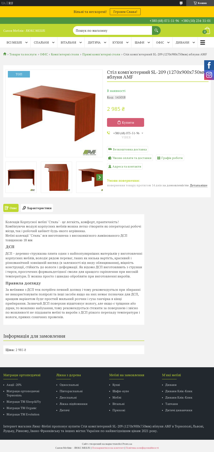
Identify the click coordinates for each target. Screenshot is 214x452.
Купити (128, 122)
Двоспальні (68, 397)
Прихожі (118, 410)
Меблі (116, 397)
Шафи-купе (120, 391)
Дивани (171, 385)
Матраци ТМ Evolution (23, 414)
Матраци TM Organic (22, 408)
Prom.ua (127, 443)
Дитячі (64, 410)
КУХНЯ (117, 42)
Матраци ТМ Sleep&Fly (24, 401)
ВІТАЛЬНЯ (68, 42)
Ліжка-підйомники (74, 404)
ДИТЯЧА (94, 42)
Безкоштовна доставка (130, 149)
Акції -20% (14, 385)
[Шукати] (156, 28)
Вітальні (118, 404)
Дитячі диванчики (178, 410)
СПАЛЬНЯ (41, 42)
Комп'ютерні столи (65, 54)
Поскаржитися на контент (108, 447)
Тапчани (171, 404)
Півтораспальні (71, 391)
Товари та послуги (23, 54)
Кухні (116, 385)
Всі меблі (14, 42)
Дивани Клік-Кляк (178, 391)
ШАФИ (139, 42)
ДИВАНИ (182, 42)
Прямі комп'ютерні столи (101, 54)
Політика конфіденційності (142, 447)
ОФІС (160, 42)
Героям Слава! (125, 11)
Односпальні (69, 385)
